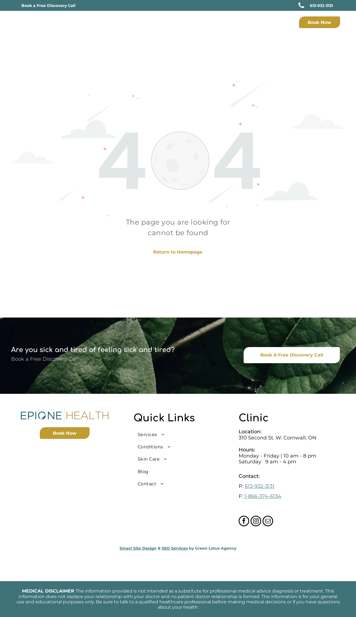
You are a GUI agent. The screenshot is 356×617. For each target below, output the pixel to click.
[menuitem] (154, 23)
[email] (268, 522)
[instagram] (256, 522)
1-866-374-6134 (262, 496)
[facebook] (244, 522)
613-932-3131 (260, 486)
